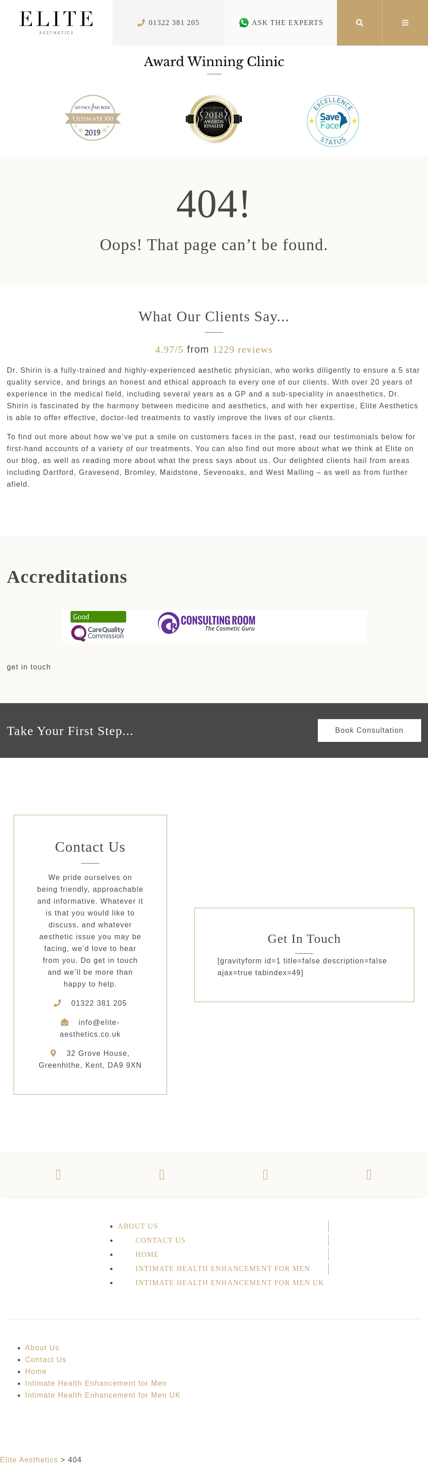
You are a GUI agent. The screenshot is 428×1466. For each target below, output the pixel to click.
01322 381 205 (99, 1003)
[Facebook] (59, 1174)
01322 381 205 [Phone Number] (169, 22)
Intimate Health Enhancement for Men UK (229, 1282)
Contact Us (160, 1240)
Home (147, 1254)
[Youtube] (370, 1174)
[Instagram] (266, 1174)
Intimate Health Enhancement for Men (222, 1268)
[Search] (359, 23)
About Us (137, 1226)
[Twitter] (162, 1174)
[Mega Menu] (405, 23)
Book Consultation (369, 730)
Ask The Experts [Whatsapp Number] (280, 22)
